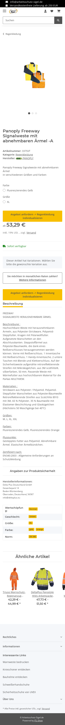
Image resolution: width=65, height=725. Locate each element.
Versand (31, 232)
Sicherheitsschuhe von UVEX (19, 692)
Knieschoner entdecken (16, 669)
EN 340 (32, 536)
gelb (31, 529)
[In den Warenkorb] (5, 45)
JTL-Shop (38, 720)
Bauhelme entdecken (15, 677)
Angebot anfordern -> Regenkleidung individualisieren (32, 216)
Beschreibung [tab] (13, 303)
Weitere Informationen (32, 280)
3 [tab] (36, 113)
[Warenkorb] (58, 11)
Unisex (32, 516)
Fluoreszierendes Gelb (20, 190)
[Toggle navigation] (4, 9)
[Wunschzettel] (52, 11)
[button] (45, 11)
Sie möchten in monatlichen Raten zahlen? (32, 278)
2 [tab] (33, 113)
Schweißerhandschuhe (16, 684)
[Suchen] (28, 20)
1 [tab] (29, 113)
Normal (33, 509)
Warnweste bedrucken (16, 662)
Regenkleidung (24, 154)
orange (40, 529)
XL (8, 201)
